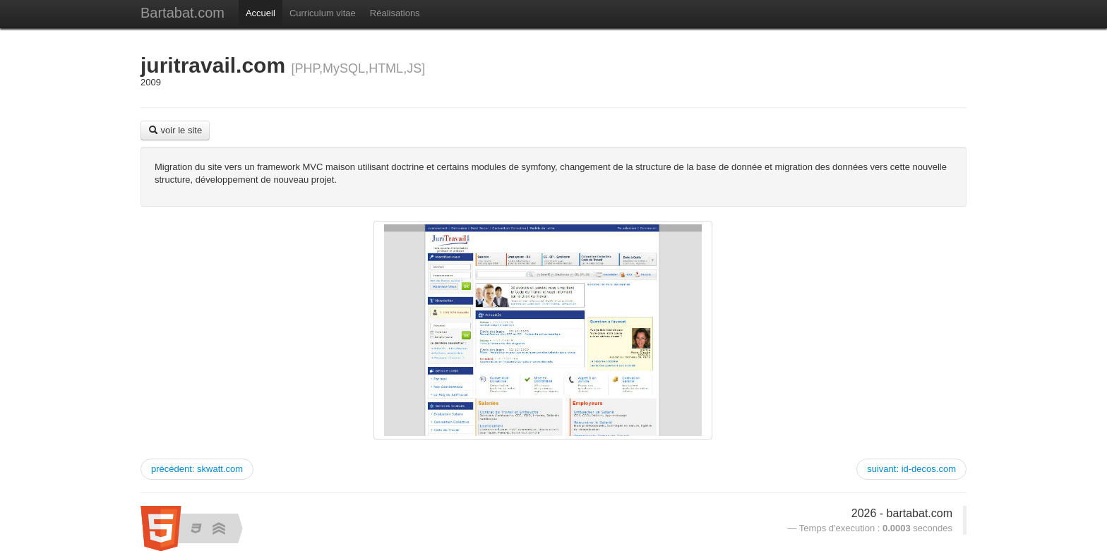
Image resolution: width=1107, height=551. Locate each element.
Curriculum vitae (322, 13)
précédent (197, 469)
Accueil (260, 13)
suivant (911, 469)
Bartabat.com (182, 12)
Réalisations (395, 13)
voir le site (175, 130)
